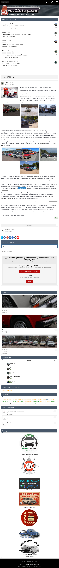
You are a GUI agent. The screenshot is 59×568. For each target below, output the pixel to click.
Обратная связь (34, 564)
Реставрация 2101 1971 (8, 24)
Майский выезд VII (12, 411)
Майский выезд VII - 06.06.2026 (10, 61)
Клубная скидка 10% (29, 507)
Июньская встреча (12, 417)
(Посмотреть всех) (15, 387)
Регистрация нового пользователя (29, 271)
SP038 (5, 63)
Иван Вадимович (8, 34)
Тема (27, 564)
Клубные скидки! (29, 556)
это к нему (5, 190)
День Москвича (11, 423)
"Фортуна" (42, 143)
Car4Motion (36, 184)
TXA (3, 309)
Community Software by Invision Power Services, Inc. (29, 566)
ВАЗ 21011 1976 (6, 32)
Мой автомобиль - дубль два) (9, 51)
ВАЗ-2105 (4, 329)
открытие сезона (38, 142)
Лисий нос (5, 349)
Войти (29, 281)
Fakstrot (12, 368)
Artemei (5, 55)
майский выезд (29, 143)
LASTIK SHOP (53, 184)
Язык (21, 564)
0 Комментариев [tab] (9, 247)
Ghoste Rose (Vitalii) (15, 376)
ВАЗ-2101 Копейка (6, 40)
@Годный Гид (22, 188)
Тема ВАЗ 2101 (27, 561)
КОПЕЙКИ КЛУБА (19, 26)
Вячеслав (5, 44)
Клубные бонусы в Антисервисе (29, 454)
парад (13, 143)
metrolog (12, 381)
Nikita (4, 26)
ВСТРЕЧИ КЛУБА (15, 63)
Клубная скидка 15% (29, 489)
